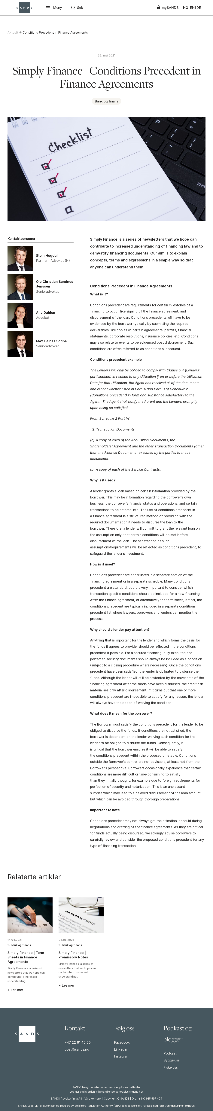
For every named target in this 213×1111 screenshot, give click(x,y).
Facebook (122, 1042)
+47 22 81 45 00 (78, 1042)
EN (192, 7)
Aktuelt (13, 32)
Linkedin (120, 1049)
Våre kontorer (93, 1098)
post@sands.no (77, 1049)
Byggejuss (171, 1060)
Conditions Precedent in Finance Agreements (55, 32)
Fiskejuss (170, 1067)
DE (198, 7)
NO (185, 7)
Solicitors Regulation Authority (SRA (97, 1105)
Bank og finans (106, 101)
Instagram (121, 1056)
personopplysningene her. (127, 1091)
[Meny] (53, 7)
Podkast (170, 1053)
